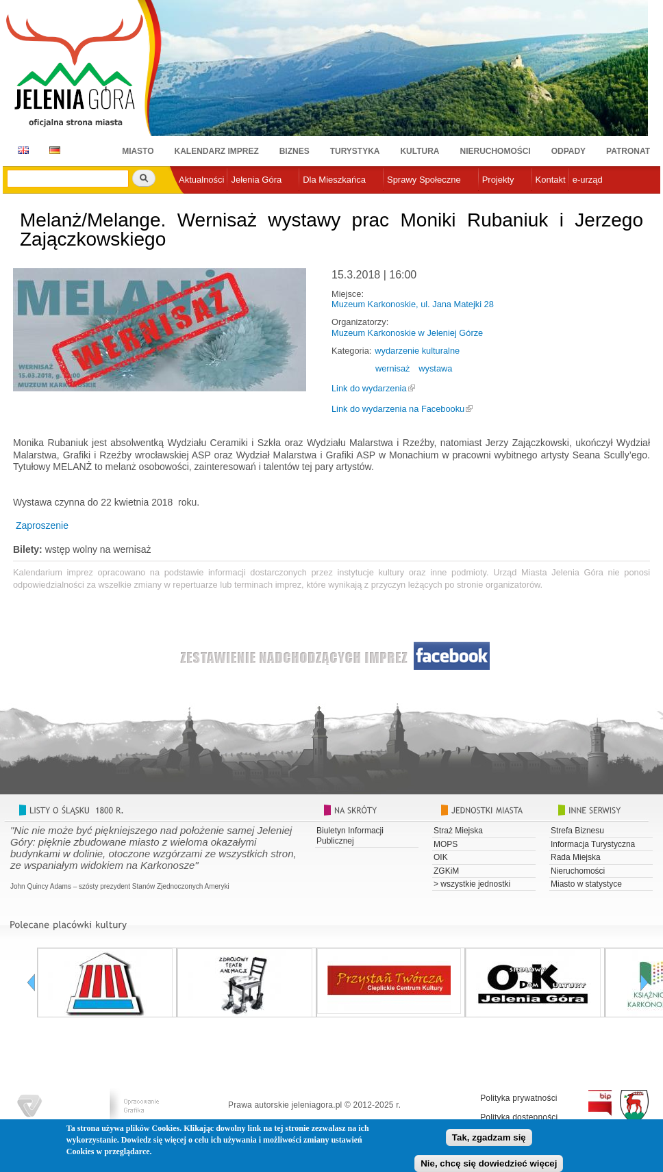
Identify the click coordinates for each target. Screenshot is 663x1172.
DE (52, 150)
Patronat (628, 151)
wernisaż (392, 368)
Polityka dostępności (519, 1117)
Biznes (294, 151)
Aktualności (201, 179)
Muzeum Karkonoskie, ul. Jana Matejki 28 (413, 304)
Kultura (419, 151)
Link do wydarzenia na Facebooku (398, 409)
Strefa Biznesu (577, 830)
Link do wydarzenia (369, 388)
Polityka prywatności (519, 1098)
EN (21, 150)
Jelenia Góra (256, 179)
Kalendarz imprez (217, 151)
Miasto (137, 151)
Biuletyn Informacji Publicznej (350, 835)
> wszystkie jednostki (472, 884)
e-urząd (588, 179)
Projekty (498, 179)
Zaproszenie (40, 525)
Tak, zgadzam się (489, 1139)
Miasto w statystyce (586, 884)
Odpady (568, 151)
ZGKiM (446, 871)
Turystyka (355, 151)
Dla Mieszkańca (334, 179)
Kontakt (551, 179)
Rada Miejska (576, 857)
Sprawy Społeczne (424, 179)
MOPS (446, 844)
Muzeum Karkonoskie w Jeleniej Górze (407, 333)
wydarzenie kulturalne (417, 351)
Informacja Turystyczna (593, 844)
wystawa (435, 368)
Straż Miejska (458, 830)
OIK (441, 857)
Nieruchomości (495, 151)
